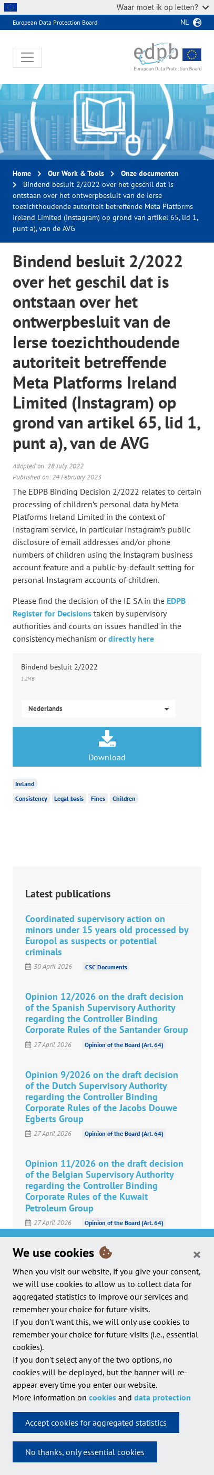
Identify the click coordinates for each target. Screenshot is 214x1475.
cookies (102, 1397)
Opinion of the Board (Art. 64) (124, 1045)
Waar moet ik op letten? (163, 7)
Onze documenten (150, 173)
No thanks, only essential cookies (85, 1452)
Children (124, 798)
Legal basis (69, 798)
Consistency (31, 798)
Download (107, 746)
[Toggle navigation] (27, 57)
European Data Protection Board (55, 22)
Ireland (24, 784)
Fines (98, 798)
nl (184, 22)
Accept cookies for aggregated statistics (96, 1422)
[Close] (196, 1254)
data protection (162, 1397)
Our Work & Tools (76, 173)
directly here (131, 638)
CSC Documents (106, 966)
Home (22, 173)
